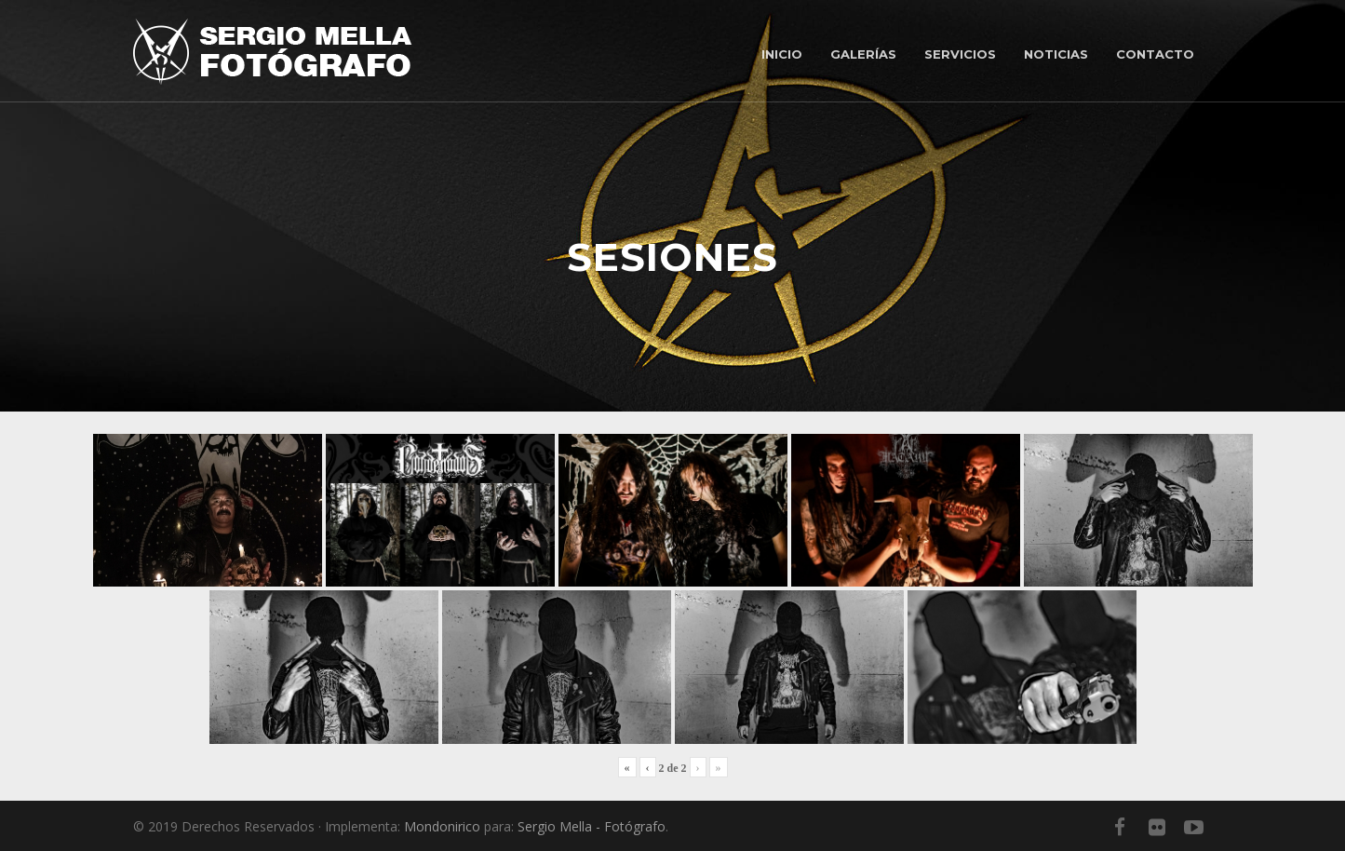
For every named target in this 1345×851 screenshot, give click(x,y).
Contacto (1155, 54)
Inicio (781, 54)
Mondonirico (442, 826)
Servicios (960, 54)
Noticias (1056, 54)
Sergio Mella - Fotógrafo (592, 826)
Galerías (863, 54)
